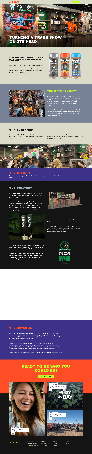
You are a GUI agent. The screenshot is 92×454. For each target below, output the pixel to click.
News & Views (64, 1)
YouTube (55, 448)
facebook (55, 445)
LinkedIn (55, 447)
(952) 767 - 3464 (44, 445)
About (52, 1)
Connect (76, 1)
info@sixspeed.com (45, 443)
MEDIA (44, 1)
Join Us (67, 443)
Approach (26, 1)
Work (35, 1)
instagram (55, 443)
